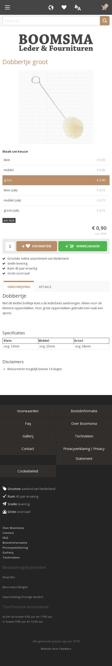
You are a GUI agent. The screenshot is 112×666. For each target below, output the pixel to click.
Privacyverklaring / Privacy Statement (84, 453)
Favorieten (64, 7)
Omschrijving (18, 287)
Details (45, 287)
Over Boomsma (84, 423)
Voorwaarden (28, 411)
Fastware (65, 648)
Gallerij (27, 436)
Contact (28, 448)
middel (56, 170)
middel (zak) (56, 200)
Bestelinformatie (84, 411)
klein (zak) (56, 190)
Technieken (84, 436)
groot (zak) (56, 210)
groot (56, 180)
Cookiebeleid (28, 471)
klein (56, 160)
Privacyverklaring (15, 547)
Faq (28, 423)
